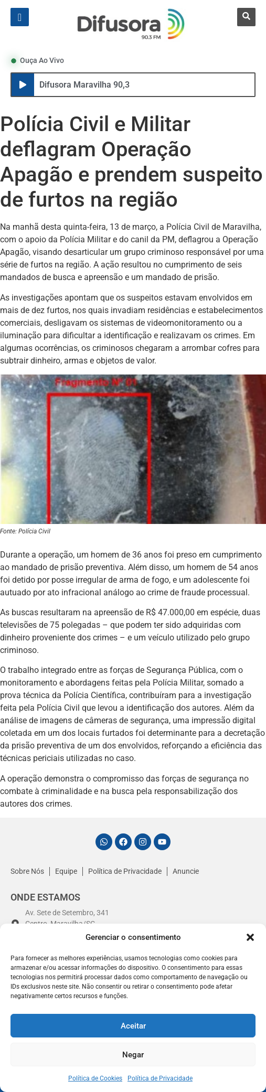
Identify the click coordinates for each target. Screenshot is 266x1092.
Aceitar (133, 1026)
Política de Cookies (95, 1078)
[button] (250, 937)
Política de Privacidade (160, 1078)
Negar (133, 1054)
